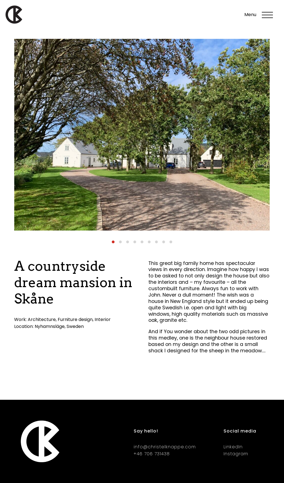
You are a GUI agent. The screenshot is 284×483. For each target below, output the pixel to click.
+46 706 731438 (152, 454)
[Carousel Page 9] (170, 242)
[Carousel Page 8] (163, 242)
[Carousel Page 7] (156, 242)
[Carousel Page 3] (127, 242)
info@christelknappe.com (165, 447)
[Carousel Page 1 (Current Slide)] (113, 242)
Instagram (236, 454)
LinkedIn (233, 447)
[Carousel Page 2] (120, 242)
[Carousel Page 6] (149, 242)
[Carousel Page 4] (134, 242)
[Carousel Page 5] (142, 242)
